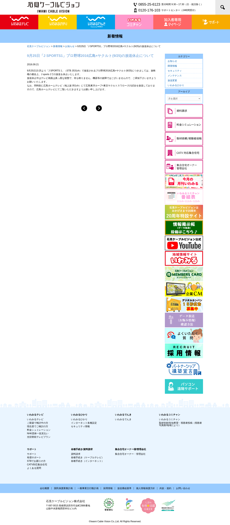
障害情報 (172, 66)
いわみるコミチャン (169, 419)
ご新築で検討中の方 (37, 423)
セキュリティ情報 (80, 426)
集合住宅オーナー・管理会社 (130, 454)
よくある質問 (34, 468)
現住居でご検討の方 (37, 426)
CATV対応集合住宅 (37, 464)
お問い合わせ (183, 488)
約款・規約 (165, 488)
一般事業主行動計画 (88, 488)
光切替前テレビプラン (38, 437)
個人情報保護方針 (145, 488)
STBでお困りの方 (36, 461)
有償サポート (34, 457)
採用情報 (108, 488)
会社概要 (44, 488)
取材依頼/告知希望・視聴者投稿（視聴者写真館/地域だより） (180, 424)
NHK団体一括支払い (37, 433)
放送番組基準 (124, 488)
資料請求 (75, 454)
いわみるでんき (123, 419)
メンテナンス (175, 75)
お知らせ (172, 61)
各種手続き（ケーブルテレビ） (87, 457)
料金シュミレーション (38, 430)
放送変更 (172, 80)
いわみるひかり (176, 85)
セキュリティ (175, 71)
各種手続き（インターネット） (87, 461)
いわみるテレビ (35, 419)
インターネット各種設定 (84, 423)
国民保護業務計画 (63, 488)
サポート (31, 454)
